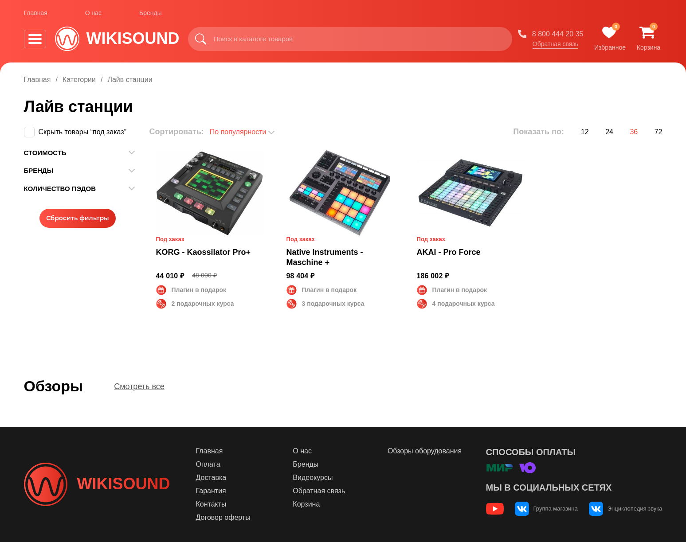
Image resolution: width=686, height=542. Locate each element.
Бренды (150, 12)
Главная (35, 12)
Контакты (211, 504)
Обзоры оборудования (425, 451)
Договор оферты (223, 517)
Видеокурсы (313, 477)
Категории (79, 79)
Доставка (211, 477)
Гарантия (211, 491)
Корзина (306, 504)
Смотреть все (139, 386)
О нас (93, 12)
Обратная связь (555, 43)
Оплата (208, 464)
